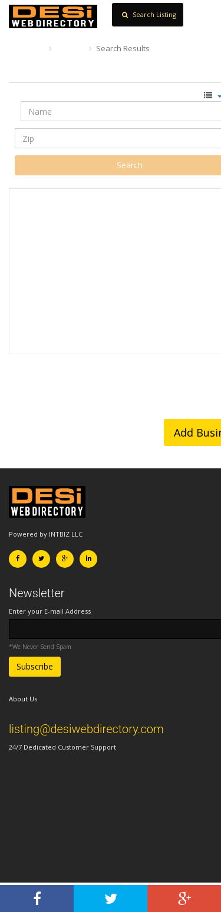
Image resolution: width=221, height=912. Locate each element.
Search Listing (149, 14)
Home (26, 48)
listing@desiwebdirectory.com (86, 729)
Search (70, 48)
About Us (23, 698)
